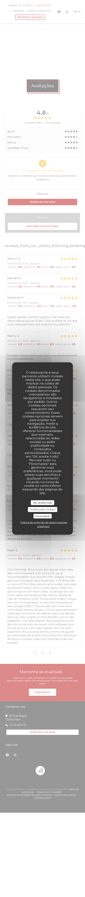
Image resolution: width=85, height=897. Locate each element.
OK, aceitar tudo (42, 502)
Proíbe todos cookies (42, 509)
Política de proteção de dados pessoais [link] (43, 522)
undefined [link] (43, 526)
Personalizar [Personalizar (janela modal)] (42, 516)
